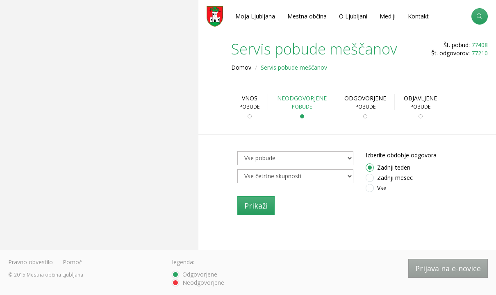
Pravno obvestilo (30, 262)
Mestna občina (307, 16)
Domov (241, 67)
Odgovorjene (365, 102)
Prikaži (256, 206)
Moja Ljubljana (255, 16)
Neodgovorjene (302, 102)
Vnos (249, 102)
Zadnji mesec (389, 178)
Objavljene (420, 102)
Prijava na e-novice (448, 268)
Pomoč (72, 262)
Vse (376, 188)
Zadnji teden (388, 167)
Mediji (388, 16)
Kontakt (418, 16)
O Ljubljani (353, 16)
